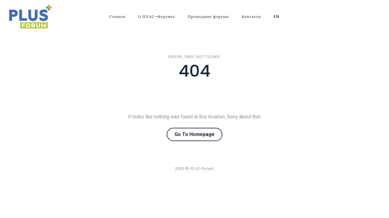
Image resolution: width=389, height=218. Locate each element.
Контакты (251, 16)
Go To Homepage (194, 134)
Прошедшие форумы (208, 16)
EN (277, 16)
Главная (117, 16)
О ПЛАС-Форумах (156, 16)
